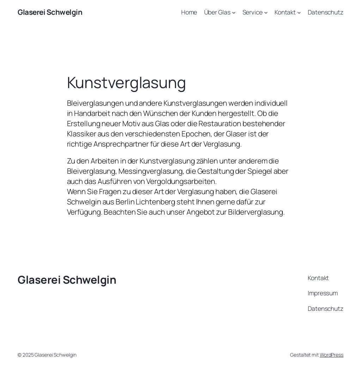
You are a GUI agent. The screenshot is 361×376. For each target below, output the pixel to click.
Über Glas (217, 12)
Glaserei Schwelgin (50, 12)
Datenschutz (325, 12)
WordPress (331, 354)
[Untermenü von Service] (266, 12)
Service (253, 12)
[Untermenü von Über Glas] (233, 12)
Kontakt (285, 12)
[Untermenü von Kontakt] (299, 12)
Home (189, 12)
